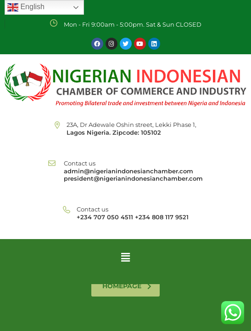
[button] (125, 257)
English (26, 7)
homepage (126, 286)
